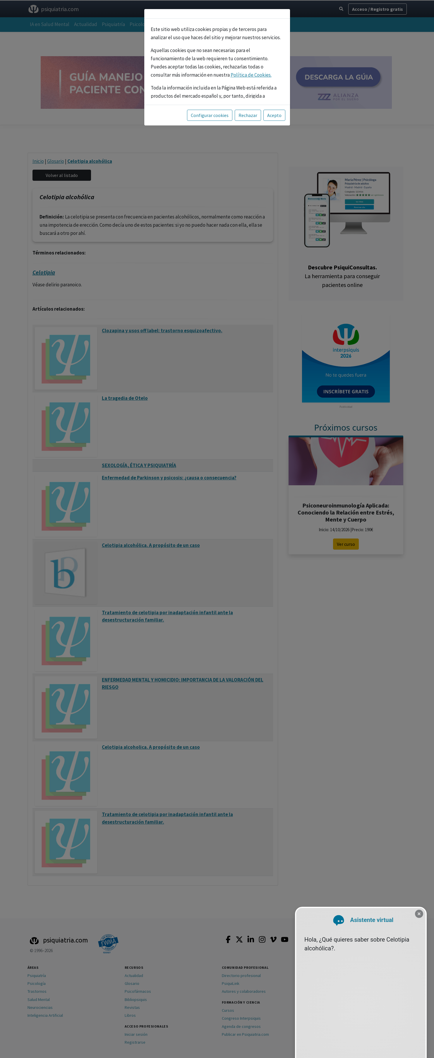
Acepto (274, 115)
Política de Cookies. (251, 75)
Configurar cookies (210, 115)
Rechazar (248, 115)
